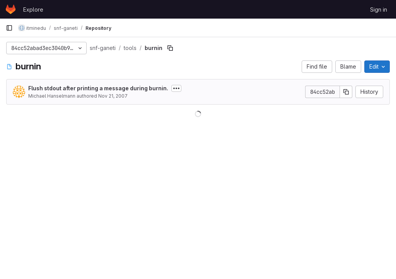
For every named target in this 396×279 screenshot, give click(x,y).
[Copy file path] (170, 48)
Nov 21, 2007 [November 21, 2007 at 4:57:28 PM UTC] (113, 96)
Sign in (378, 9)
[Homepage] (10, 9)
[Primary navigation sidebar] (9, 28)
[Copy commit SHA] (346, 92)
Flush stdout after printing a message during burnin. (98, 88)
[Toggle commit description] (176, 88)
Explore (33, 9)
